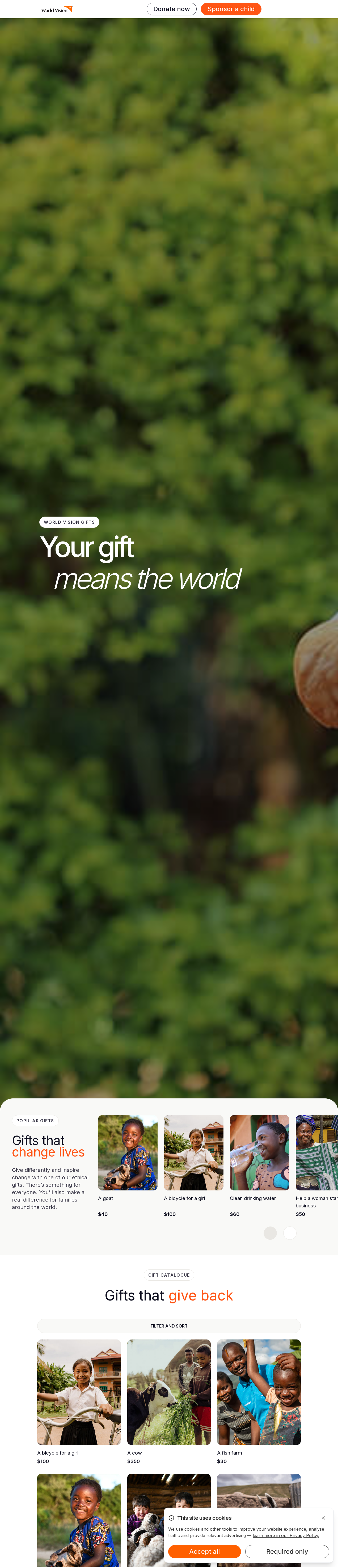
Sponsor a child (231, 9)
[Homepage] (57, 9)
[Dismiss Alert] (323, 1518)
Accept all (204, 1551)
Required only (287, 1551)
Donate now (171, 9)
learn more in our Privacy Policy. (286, 1535)
